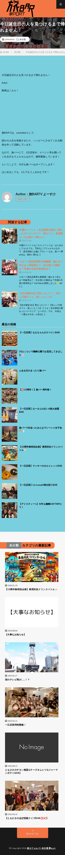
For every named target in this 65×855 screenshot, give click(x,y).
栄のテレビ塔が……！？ (17, 679)
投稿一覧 (22, 198)
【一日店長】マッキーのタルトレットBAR (40, 465)
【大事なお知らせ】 (15, 634)
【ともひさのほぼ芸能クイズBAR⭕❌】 (27, 818)
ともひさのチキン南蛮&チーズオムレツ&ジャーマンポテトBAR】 (31, 771)
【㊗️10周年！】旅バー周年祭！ (35, 389)
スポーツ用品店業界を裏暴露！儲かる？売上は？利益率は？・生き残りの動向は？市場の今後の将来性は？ (41, 265)
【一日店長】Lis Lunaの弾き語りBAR (38, 484)
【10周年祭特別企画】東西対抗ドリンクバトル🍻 (31, 589)
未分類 (23, 39)
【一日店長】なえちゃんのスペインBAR (39, 332)
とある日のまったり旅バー (32, 370)
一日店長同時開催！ (15, 724)
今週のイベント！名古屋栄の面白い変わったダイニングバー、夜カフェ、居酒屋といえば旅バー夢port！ (41, 233)
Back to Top (32, 833)
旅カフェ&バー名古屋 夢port (41, 848)
